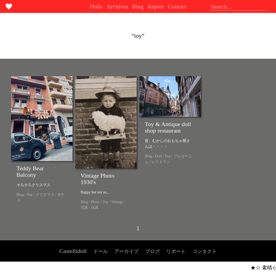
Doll (158, 156)
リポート (176, 251)
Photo (95, 202)
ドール (100, 251)
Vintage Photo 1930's (97, 178)
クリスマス (45, 195)
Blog (138, 6)
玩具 (95, 208)
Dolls (96, 6)
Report (156, 6)
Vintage (117, 202)
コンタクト (204, 251)
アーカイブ (126, 251)
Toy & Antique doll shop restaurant (168, 127)
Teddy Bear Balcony (30, 171)
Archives (117, 6)
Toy (30, 195)
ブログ (152, 251)
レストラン (160, 162)
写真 (84, 208)
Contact (177, 6)
